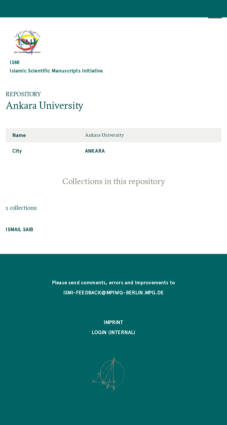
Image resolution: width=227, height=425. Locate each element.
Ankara (95, 150)
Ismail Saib (19, 229)
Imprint (113, 322)
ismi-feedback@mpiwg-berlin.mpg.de (113, 292)
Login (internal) (114, 332)
